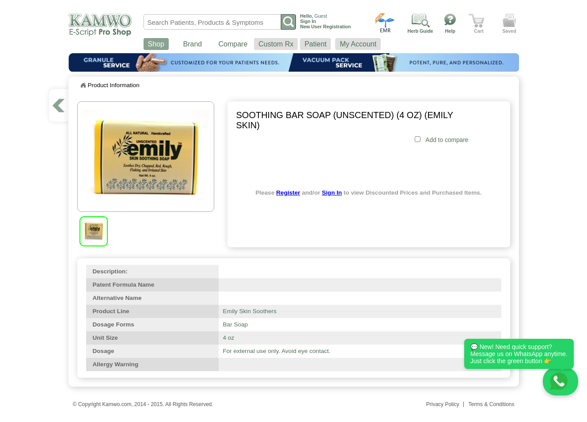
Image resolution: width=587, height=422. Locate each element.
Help (450, 31)
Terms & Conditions (491, 404)
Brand (192, 44)
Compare (233, 44)
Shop (156, 44)
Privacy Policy (442, 404)
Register (288, 192)
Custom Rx (275, 44)
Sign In (332, 192)
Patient (315, 44)
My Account (358, 44)
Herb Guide (420, 31)
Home (83, 85)
